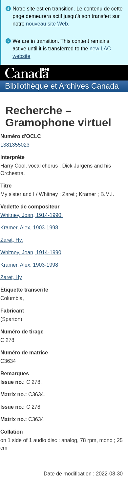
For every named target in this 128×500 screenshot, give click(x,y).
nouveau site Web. (47, 24)
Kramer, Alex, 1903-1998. (30, 227)
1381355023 (15, 145)
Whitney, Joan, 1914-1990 (30, 252)
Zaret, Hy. (11, 240)
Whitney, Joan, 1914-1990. (31, 215)
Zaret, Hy (11, 277)
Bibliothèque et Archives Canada (62, 85)
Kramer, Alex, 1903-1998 (29, 265)
